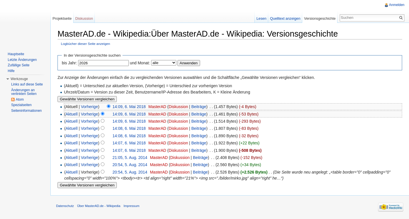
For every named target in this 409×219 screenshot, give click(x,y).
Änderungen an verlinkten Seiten (24, 92)
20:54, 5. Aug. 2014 (129, 164)
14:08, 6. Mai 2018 (129, 128)
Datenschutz (65, 206)
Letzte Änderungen (22, 60)
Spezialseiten (21, 105)
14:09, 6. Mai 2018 (129, 106)
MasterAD (157, 106)
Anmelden (396, 5)
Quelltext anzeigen (285, 18)
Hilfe (11, 71)
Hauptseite (16, 54)
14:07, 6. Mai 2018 (129, 143)
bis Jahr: (69, 63)
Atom (20, 99)
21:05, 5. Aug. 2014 (129, 157)
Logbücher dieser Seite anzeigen (85, 43)
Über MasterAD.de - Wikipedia (98, 206)
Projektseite (62, 18)
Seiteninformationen (26, 111)
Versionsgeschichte (319, 18)
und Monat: (140, 63)
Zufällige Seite (18, 65)
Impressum (131, 206)
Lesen (261, 18)
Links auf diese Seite (27, 84)
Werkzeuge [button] (19, 79)
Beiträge (198, 106)
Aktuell (72, 114)
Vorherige (89, 106)
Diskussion (178, 106)
